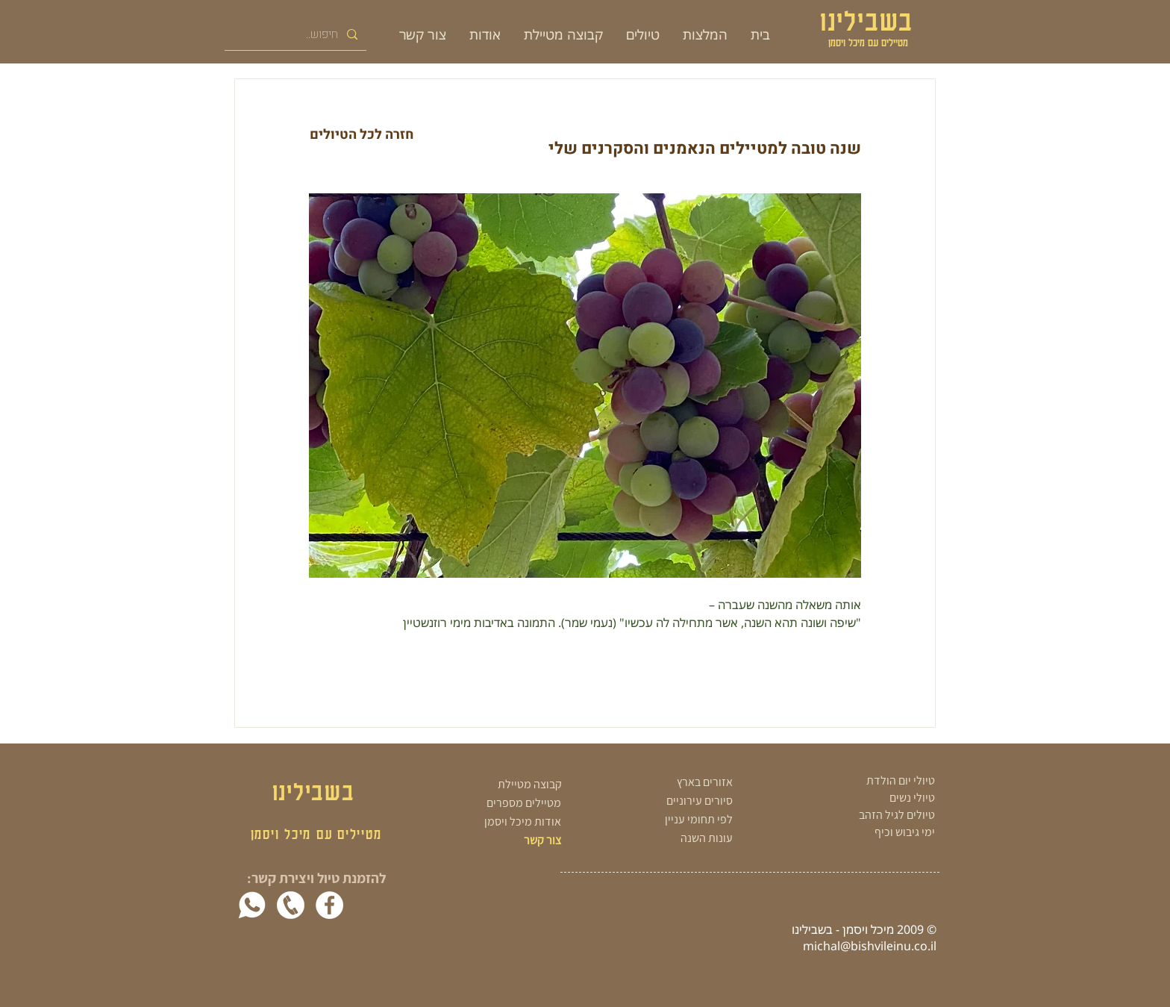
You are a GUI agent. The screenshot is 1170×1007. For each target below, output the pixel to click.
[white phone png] (290, 905)
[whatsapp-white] (252, 905)
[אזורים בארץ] (665, 782)
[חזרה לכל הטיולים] (361, 135)
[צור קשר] (516, 841)
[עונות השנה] (665, 838)
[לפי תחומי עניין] (665, 819)
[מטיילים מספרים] (506, 803)
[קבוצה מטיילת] (508, 785)
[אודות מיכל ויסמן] (506, 822)
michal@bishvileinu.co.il (869, 946)
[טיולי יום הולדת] (864, 781)
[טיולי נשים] (864, 798)
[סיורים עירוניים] (665, 800)
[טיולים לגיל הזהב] (864, 815)
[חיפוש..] (297, 34)
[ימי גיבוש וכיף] (864, 832)
